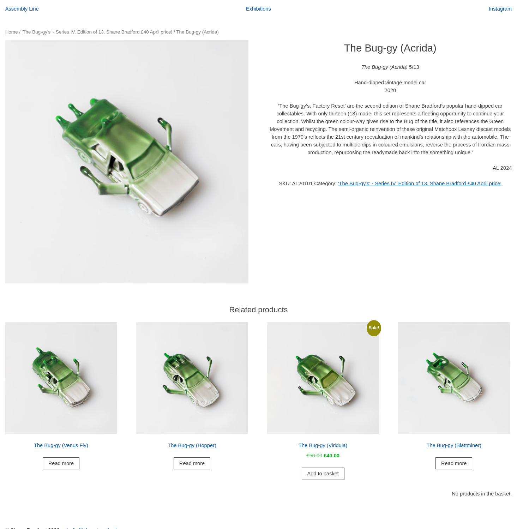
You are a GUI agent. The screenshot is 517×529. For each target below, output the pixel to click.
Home (11, 32)
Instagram (500, 9)
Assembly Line (22, 9)
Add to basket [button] (323, 473)
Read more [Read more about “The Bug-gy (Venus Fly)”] (61, 463)
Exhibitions (258, 9)
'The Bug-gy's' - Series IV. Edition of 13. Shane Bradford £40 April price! (97, 32)
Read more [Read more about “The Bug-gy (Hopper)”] (192, 463)
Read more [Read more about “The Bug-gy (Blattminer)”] (454, 463)
